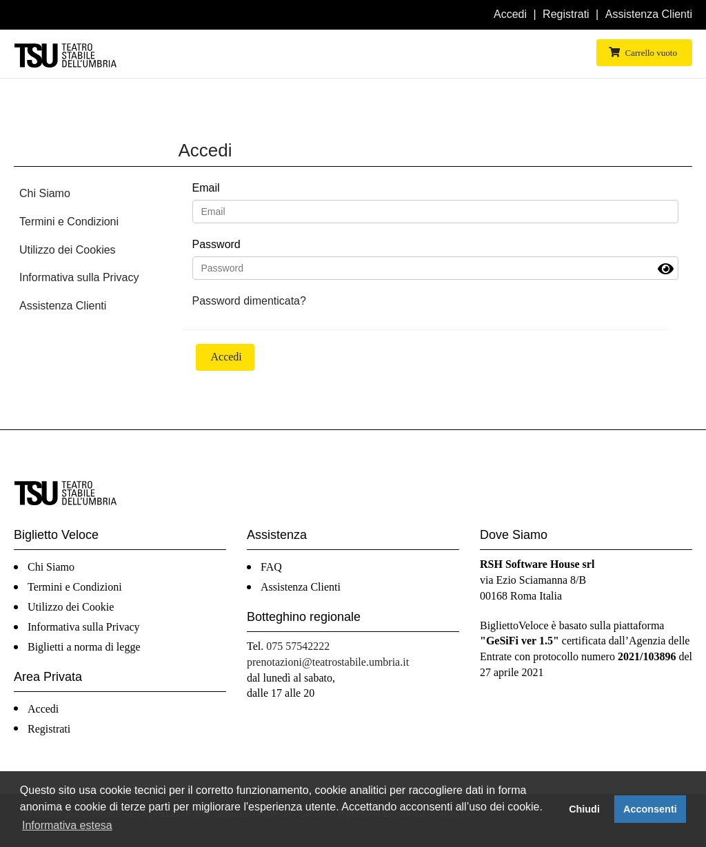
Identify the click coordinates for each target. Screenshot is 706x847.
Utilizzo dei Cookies (67, 250)
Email (206, 188)
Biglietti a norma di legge (84, 647)
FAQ (271, 567)
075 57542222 (298, 646)
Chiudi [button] (584, 809)
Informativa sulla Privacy (79, 277)
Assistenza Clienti (648, 14)
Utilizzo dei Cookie (71, 607)
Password (216, 244)
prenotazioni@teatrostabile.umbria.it (328, 662)
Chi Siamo (44, 193)
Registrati (566, 14)
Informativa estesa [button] (67, 825)
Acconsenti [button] (650, 809)
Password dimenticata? (249, 301)
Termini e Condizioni (69, 221)
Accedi (510, 14)
